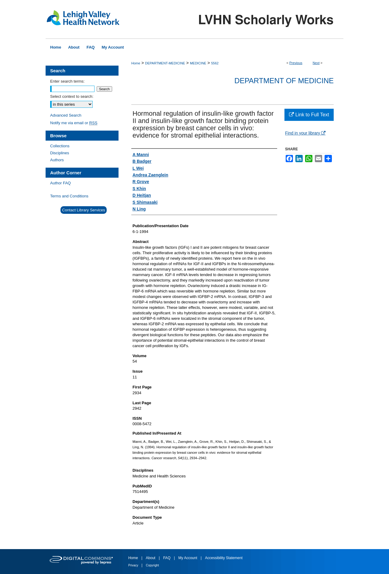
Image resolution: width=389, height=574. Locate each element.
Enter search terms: (67, 81)
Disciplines (59, 153)
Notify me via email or (73, 123)
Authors (57, 160)
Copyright (152, 565)
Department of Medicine (284, 81)
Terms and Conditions (69, 196)
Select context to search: (71, 96)
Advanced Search (65, 115)
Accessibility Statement (224, 558)
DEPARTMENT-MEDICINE (165, 63)
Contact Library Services (83, 210)
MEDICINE (198, 63)
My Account (188, 558)
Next (316, 63)
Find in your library (305, 133)
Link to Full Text (309, 114)
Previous (295, 63)
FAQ (167, 558)
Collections (60, 146)
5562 (215, 63)
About (151, 558)
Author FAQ (60, 183)
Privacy (133, 565)
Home (135, 63)
